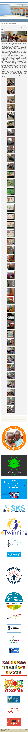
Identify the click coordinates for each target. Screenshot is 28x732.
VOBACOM (26, 729)
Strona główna (3, 23)
